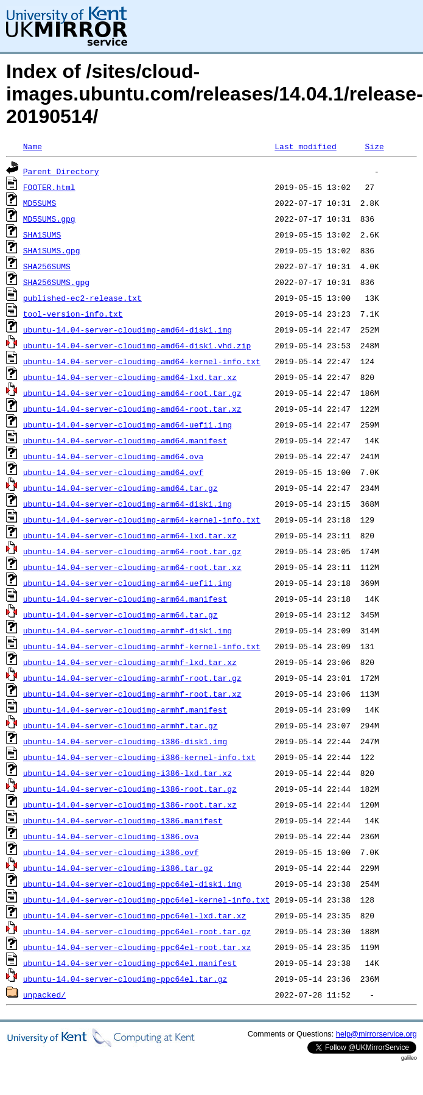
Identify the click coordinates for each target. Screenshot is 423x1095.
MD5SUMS (40, 202)
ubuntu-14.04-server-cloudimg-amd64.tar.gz (120, 487)
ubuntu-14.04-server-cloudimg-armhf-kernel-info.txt (141, 646)
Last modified (305, 146)
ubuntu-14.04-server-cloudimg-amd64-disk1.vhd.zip (137, 345)
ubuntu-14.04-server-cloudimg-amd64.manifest (125, 440)
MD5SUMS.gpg (49, 218)
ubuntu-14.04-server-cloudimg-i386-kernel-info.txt (139, 757)
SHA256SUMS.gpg (56, 281)
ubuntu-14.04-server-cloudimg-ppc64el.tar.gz (125, 978)
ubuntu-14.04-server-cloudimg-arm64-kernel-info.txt (141, 519)
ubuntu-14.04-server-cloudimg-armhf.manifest (125, 709)
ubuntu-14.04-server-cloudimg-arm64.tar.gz (120, 614)
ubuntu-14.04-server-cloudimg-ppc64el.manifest (130, 962)
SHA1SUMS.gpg (51, 250)
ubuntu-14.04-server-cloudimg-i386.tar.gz (118, 867)
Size (374, 146)
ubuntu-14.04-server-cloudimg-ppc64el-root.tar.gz (137, 931)
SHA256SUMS (47, 266)
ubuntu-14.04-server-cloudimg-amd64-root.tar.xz (132, 408)
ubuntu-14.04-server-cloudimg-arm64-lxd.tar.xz (130, 535)
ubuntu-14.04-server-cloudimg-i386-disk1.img (125, 741)
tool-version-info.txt (73, 313)
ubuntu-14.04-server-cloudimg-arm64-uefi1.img (127, 582)
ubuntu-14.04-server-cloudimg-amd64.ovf (113, 472)
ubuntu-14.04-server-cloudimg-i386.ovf (111, 852)
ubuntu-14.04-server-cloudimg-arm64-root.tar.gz (132, 551)
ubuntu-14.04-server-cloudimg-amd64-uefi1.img (127, 424)
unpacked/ (44, 994)
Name (32, 146)
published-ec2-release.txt (82, 297)
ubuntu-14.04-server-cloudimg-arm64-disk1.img (127, 503)
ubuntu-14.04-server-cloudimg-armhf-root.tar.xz (132, 693)
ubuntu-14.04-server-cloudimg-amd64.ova (113, 456)
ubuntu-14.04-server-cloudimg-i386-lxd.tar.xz (127, 772)
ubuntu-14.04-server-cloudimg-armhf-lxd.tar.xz (130, 662)
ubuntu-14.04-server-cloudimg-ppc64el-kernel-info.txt (146, 899)
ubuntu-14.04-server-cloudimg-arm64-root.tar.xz (132, 567)
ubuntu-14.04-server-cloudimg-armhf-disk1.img (127, 630)
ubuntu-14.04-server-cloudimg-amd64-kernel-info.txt (141, 361)
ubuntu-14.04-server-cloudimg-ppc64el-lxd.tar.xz (134, 915)
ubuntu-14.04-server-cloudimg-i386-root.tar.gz (130, 788)
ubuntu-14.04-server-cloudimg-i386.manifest (123, 820)
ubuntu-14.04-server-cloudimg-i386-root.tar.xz (130, 804)
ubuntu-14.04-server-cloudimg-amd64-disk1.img (127, 329)
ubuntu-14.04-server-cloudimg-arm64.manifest (125, 598)
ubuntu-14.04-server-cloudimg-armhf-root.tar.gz (132, 677)
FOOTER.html (49, 186)
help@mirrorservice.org (376, 1033)
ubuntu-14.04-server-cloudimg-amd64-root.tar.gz (132, 392)
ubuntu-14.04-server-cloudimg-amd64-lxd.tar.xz (130, 376)
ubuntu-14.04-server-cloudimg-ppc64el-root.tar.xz (137, 947)
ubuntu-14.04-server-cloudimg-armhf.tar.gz (120, 725)
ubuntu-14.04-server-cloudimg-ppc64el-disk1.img (132, 883)
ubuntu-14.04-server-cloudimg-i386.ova (111, 836)
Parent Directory (61, 171)
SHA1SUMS (42, 234)
